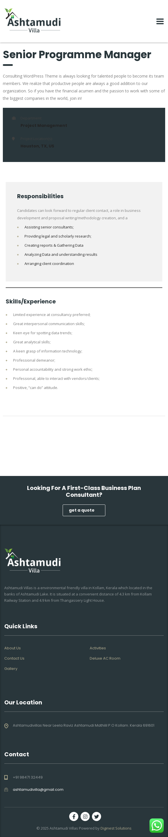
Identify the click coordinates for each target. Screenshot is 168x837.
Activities (98, 648)
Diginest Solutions (116, 828)
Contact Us (14, 658)
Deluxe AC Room (105, 658)
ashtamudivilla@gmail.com (38, 789)
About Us (12, 648)
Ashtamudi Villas (64, 828)
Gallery (10, 668)
